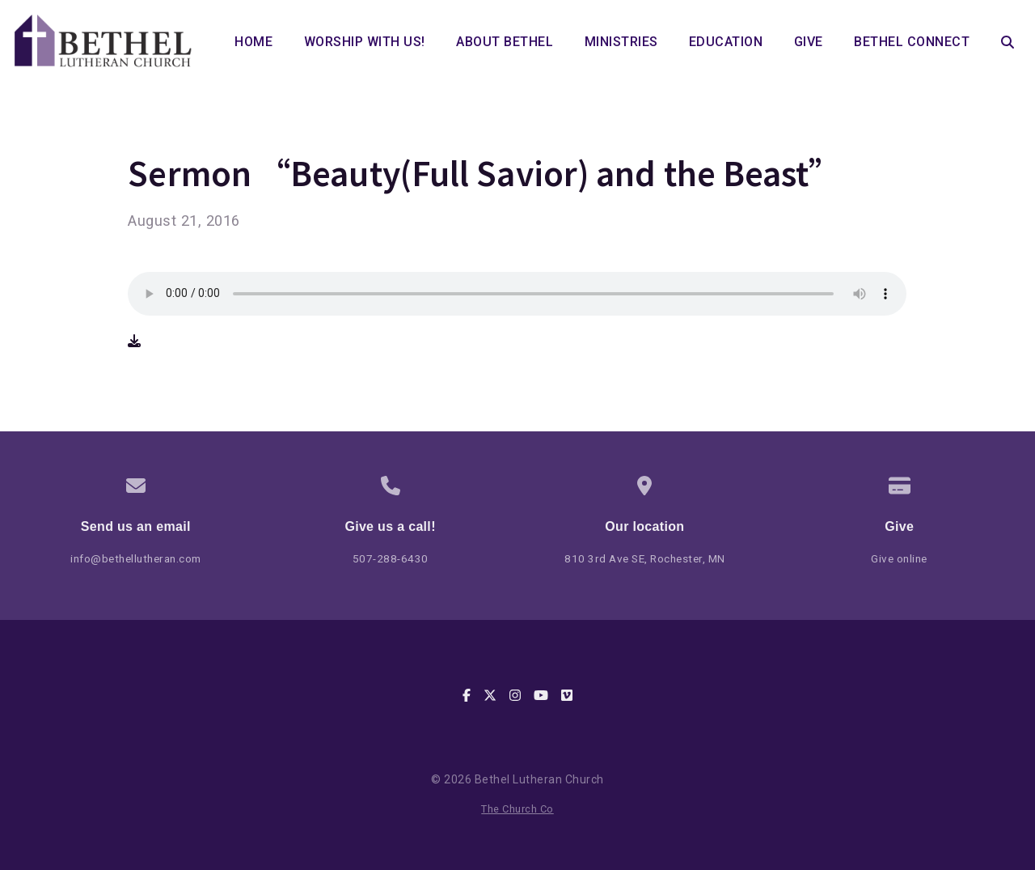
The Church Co (517, 809)
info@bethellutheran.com (135, 558)
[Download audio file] (134, 341)
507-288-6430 (391, 558)
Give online (899, 558)
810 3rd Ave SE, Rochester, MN (644, 558)
